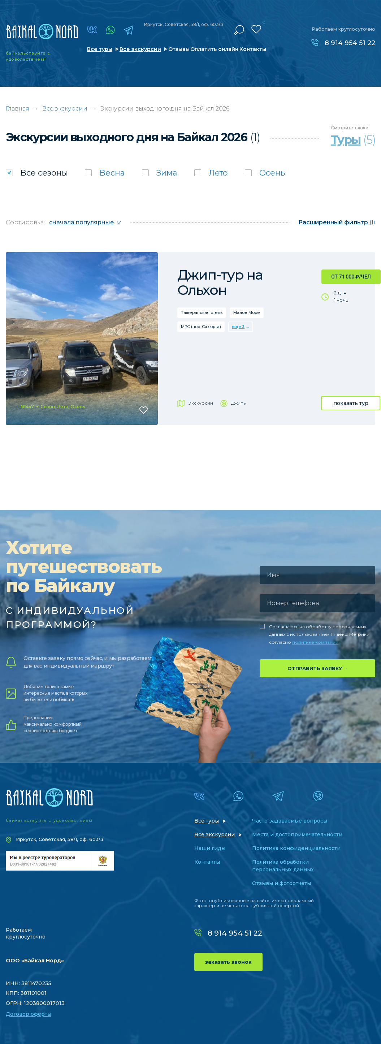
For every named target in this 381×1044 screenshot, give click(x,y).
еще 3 (238, 326)
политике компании (315, 642)
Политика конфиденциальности (296, 848)
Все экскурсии (140, 49)
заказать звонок (228, 962)
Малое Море (246, 312)
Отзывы (179, 49)
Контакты (252, 49)
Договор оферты (28, 1014)
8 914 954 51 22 (350, 43)
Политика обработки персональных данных (283, 866)
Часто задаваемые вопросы (289, 820)
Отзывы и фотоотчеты (281, 883)
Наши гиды (209, 848)
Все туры (99, 49)
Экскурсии (200, 403)
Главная (17, 108)
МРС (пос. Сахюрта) (201, 326)
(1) (336, 222)
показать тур (350, 403)
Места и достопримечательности (297, 834)
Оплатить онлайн (214, 49)
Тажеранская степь (201, 312)
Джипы (239, 403)
